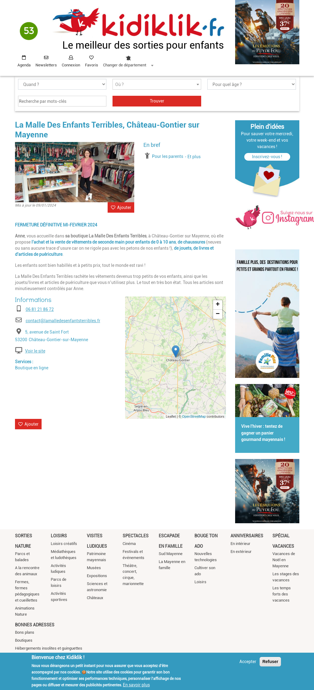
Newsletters (46, 65)
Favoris (91, 65)
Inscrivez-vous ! (267, 156)
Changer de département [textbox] (124, 65)
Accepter (247, 661)
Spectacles (136, 535)
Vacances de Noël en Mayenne (283, 559)
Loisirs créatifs (64, 543)
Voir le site (35, 351)
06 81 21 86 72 (40, 309)
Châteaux (95, 597)
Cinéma (129, 543)
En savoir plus (136, 684)
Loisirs (59, 535)
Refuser (270, 661)
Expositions (97, 575)
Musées (94, 567)
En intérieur (240, 543)
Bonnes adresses (34, 624)
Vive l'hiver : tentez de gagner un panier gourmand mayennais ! (263, 433)
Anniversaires (247, 535)
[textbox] (157, 84)
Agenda (24, 65)
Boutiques (23, 640)
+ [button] (218, 304)
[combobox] (128, 59)
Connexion (71, 65)
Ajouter (124, 207)
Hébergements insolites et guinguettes (48, 648)
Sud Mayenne (171, 553)
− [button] (218, 314)
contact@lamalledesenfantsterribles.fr (63, 320)
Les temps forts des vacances (281, 594)
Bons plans (24, 632)
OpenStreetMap (194, 416)
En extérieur (241, 551)
